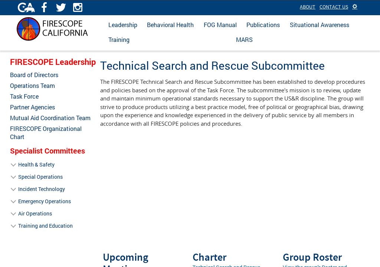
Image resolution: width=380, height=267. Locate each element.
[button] (354, 6)
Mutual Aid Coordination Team (50, 118)
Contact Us (334, 6)
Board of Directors (34, 75)
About (307, 6)
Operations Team (32, 86)
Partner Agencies (32, 107)
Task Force (24, 96)
